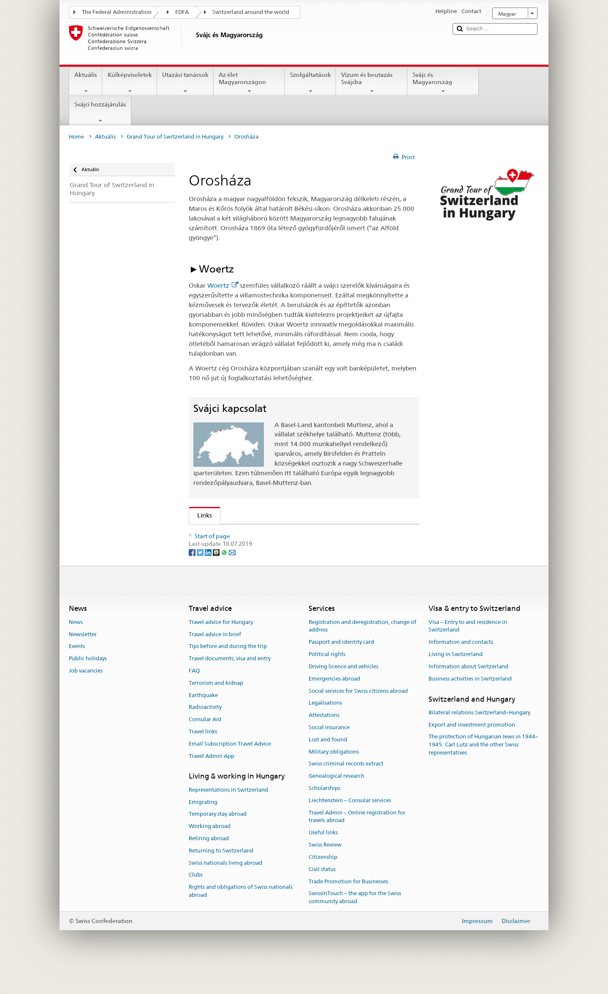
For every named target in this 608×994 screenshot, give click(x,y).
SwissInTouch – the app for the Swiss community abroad (355, 923)
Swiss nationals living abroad (225, 888)
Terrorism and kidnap (216, 708)
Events (77, 672)
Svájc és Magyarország (443, 82)
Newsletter (83, 660)
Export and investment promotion (472, 750)
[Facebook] (193, 578)
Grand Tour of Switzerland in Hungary (175, 136)
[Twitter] (201, 578)
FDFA (182, 12)
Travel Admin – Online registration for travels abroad (357, 842)
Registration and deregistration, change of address (362, 652)
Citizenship (323, 883)
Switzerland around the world (250, 12)
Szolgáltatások (310, 82)
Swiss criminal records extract (346, 790)
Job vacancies (86, 697)
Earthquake (203, 721)
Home (76, 136)
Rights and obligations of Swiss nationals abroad (241, 917)
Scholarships (324, 814)
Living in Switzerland (456, 680)
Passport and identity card (341, 668)
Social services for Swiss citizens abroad (358, 717)
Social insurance (329, 753)
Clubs (196, 901)
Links (200, 515)
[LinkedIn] (209, 578)
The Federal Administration (117, 12)
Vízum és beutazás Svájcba (372, 82)
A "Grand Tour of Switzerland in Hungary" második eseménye (286, 534)
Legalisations (325, 729)
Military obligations (334, 777)
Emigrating (203, 828)
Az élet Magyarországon (249, 82)
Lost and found (328, 765)
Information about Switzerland (468, 692)
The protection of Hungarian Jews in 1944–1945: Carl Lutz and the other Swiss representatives (483, 771)
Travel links (203, 757)
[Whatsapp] (225, 578)
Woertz (222, 285)
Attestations (324, 741)
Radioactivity (205, 733)
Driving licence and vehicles (343, 692)
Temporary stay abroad (218, 840)
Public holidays (88, 684)
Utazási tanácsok (185, 82)
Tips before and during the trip (228, 672)
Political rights (327, 680)
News (76, 648)
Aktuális (86, 82)
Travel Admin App (211, 782)
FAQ (194, 697)
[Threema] (217, 578)
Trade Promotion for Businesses (348, 907)
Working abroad (210, 852)
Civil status (322, 895)
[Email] (232, 578)
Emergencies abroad (334, 704)
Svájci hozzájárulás (100, 112)
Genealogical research (336, 802)
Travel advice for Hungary (221, 648)
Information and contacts (461, 668)
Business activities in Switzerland (470, 704)
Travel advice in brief (215, 660)
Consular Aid (205, 745)
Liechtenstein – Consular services (350, 826)
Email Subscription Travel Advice (230, 769)
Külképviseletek (129, 82)
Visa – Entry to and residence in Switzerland (468, 652)
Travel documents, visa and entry (230, 684)
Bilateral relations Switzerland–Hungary (479, 738)
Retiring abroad (209, 864)
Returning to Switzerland (221, 876)
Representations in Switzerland (228, 815)
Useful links (323, 858)
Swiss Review (325, 871)
